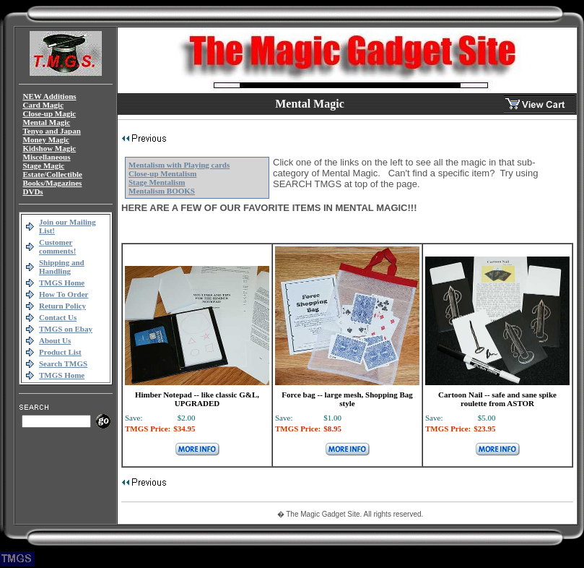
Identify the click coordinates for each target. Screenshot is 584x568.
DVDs (33, 191)
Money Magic (46, 139)
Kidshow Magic (50, 148)
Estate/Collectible (52, 174)
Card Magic (43, 104)
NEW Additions (50, 96)
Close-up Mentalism (162, 173)
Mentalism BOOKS (161, 190)
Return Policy (62, 305)
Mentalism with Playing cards (179, 164)
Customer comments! (57, 246)
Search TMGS (63, 363)
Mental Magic (47, 122)
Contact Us (58, 317)
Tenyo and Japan (52, 130)
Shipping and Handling (61, 266)
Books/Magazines (52, 182)
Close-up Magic (50, 113)
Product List (60, 352)
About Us (55, 340)
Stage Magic (44, 165)
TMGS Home (61, 282)
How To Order (63, 294)
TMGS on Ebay (65, 328)
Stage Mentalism (157, 182)
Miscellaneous (47, 156)
